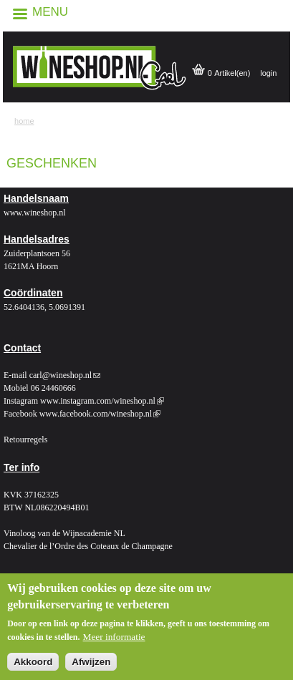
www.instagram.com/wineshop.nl (102, 401)
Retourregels (25, 439)
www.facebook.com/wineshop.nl (100, 414)
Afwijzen (91, 666)
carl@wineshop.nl (64, 375)
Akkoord (33, 666)
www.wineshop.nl (35, 213)
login (268, 73)
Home (24, 121)
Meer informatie (114, 641)
